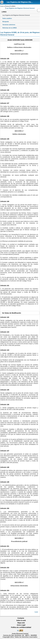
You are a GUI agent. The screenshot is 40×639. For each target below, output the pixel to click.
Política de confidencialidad (21, 627)
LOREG (13, 6)
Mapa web (21, 623)
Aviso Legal (21, 625)
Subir (36, 612)
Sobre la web (21, 620)
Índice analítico (7, 18)
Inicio (8, 6)
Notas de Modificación (11, 313)
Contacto (20, 618)
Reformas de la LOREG (9, 28)
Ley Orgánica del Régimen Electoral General (16, 15)
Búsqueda (5, 21)
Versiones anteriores (8, 24)
